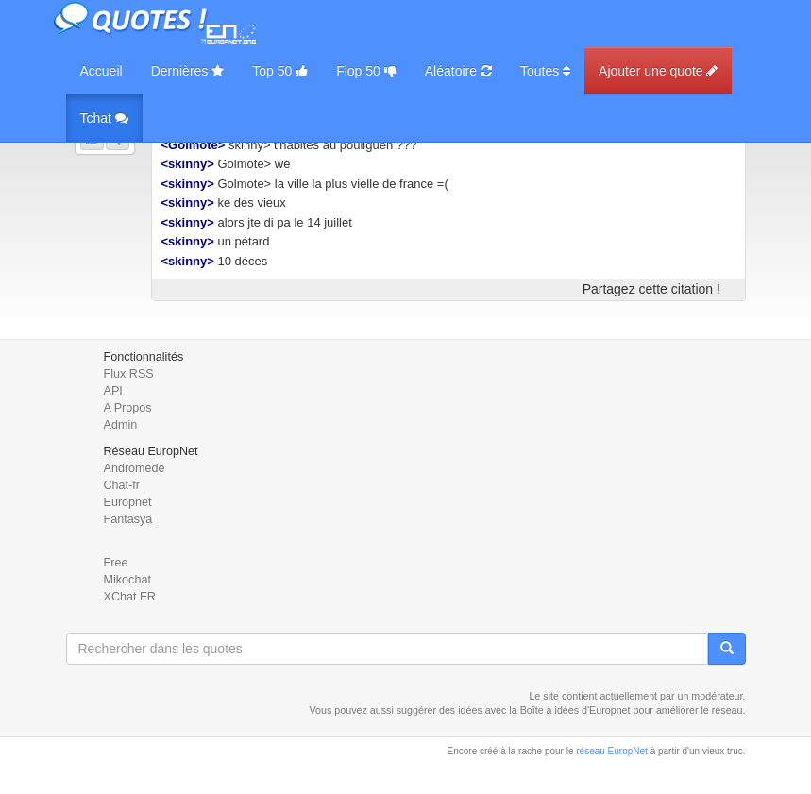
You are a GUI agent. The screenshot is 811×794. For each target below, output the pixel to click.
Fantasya (128, 519)
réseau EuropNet (612, 751)
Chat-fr (122, 485)
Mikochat (127, 579)
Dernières (188, 70)
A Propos (128, 407)
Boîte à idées (549, 710)
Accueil (101, 70)
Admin (121, 424)
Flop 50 (366, 70)
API (113, 390)
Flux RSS (129, 373)
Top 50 (280, 70)
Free (116, 562)
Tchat (104, 118)
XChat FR (130, 596)
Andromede (134, 468)
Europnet (128, 502)
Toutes (545, 70)
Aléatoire (458, 70)
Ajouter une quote (658, 70)
